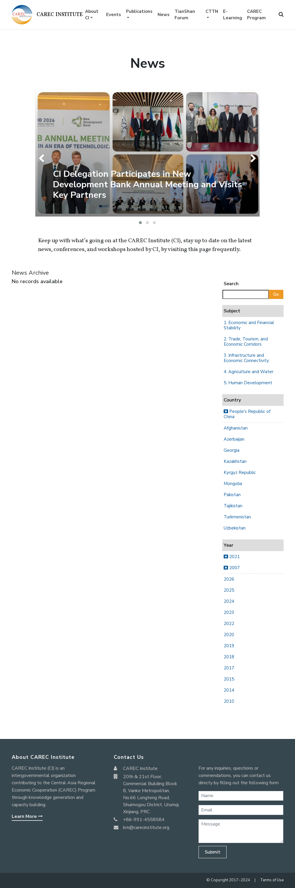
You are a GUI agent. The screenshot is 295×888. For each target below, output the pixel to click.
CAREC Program (256, 14)
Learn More (27, 816)
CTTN (212, 11)
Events (113, 15)
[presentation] (42, 158)
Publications (139, 11)
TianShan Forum (185, 14)
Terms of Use (272, 880)
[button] (140, 223)
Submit (212, 852)
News (164, 15)
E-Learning (232, 14)
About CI (92, 14)
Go (276, 294)
